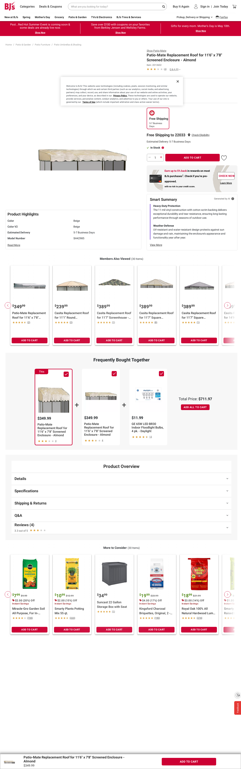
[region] (122, 91)
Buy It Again (181, 6)
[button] (201, 135)
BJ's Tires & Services (129, 17)
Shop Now (40, 32)
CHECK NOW (227, 175)
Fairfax (224, 17)
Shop (156, 51)
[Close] (178, 81)
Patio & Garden (78, 17)
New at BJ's (11, 17)
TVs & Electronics (101, 17)
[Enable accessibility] (237, 695)
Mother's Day (42, 17)
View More (156, 244)
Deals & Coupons (50, 6)
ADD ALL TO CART (195, 407)
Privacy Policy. (120, 95)
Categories (27, 6)
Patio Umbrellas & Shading (67, 44)
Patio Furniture (42, 44)
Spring (26, 17)
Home (8, 44)
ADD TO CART (192, 157)
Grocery (59, 17)
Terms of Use (88, 102)
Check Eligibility (201, 134)
